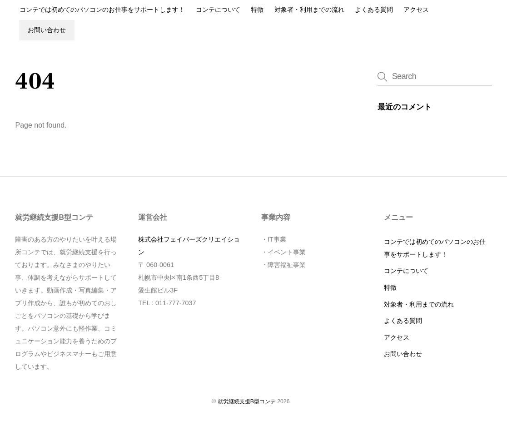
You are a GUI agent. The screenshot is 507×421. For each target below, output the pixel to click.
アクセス (416, 9)
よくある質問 (374, 9)
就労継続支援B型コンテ (247, 401)
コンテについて (218, 9)
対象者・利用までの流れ (309, 9)
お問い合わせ (47, 30)
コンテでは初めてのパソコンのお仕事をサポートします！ (102, 9)
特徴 (257, 9)
